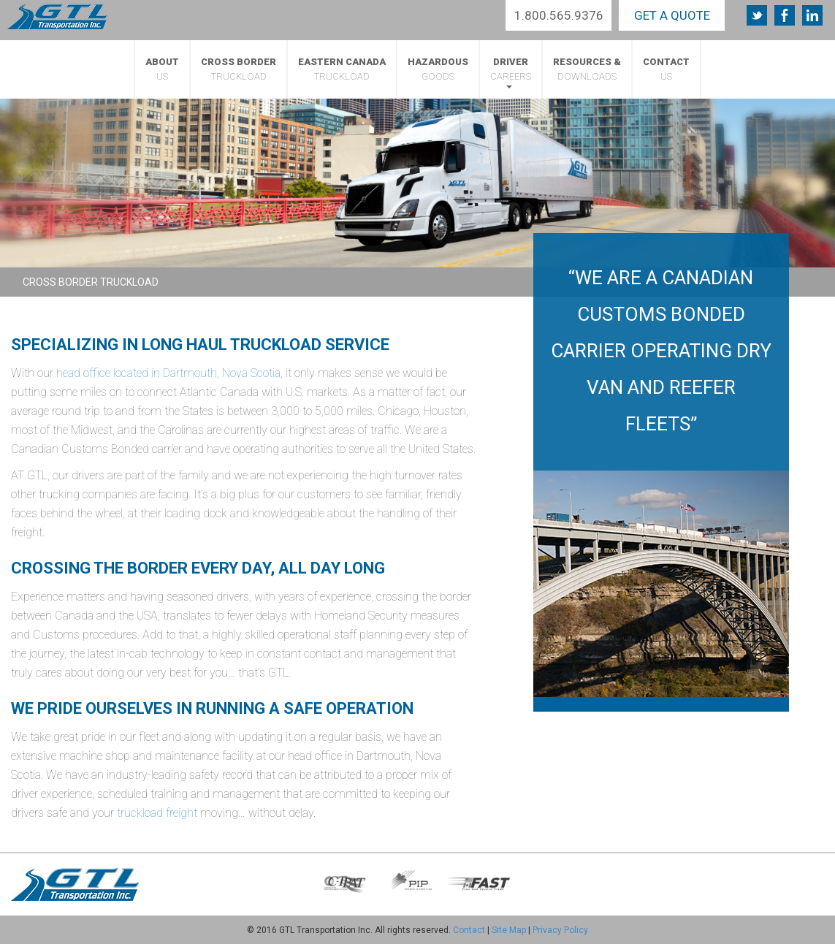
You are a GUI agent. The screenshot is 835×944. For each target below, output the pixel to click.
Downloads (587, 69)
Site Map (509, 930)
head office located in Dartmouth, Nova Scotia (168, 373)
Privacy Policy (560, 930)
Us (162, 69)
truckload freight (157, 813)
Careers (510, 72)
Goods (438, 69)
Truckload (238, 69)
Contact (469, 930)
